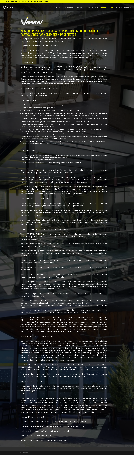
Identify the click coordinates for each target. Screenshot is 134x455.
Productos (79, 7)
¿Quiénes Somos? (67, 7)
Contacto (95, 7)
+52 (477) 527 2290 (31, 1)
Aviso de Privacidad (106, 7)
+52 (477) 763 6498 (9, 1)
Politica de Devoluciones (123, 7)
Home (58, 7)
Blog (88, 7)
